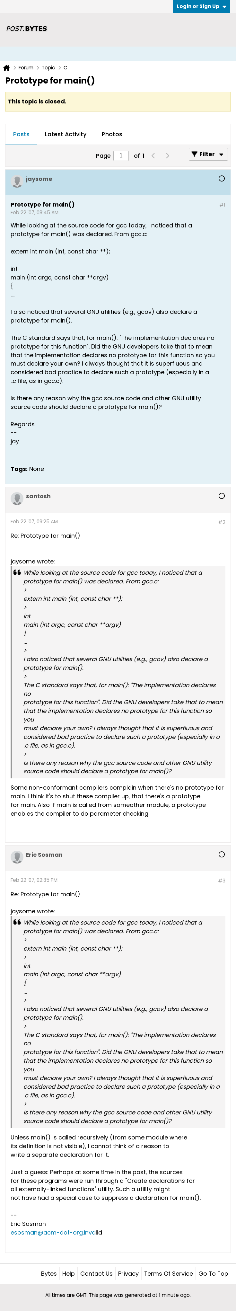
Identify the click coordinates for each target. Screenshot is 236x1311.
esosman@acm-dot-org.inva (53, 1232)
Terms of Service (168, 1274)
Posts (21, 134)
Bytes (49, 1274)
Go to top (213, 1274)
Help (68, 1274)
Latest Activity (65, 134)
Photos (112, 134)
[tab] (21, 134)
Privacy (128, 1274)
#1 (222, 204)
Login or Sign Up (201, 6)
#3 (221, 880)
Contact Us (96, 1274)
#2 (221, 522)
